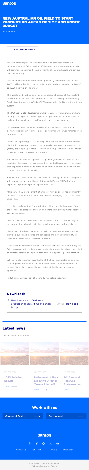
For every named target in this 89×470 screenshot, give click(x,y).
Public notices (38, 450)
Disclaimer (68, 450)
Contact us (21, 450)
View (6, 386)
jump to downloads (22, 49)
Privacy (54, 450)
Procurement (55, 416)
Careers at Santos (15, 416)
